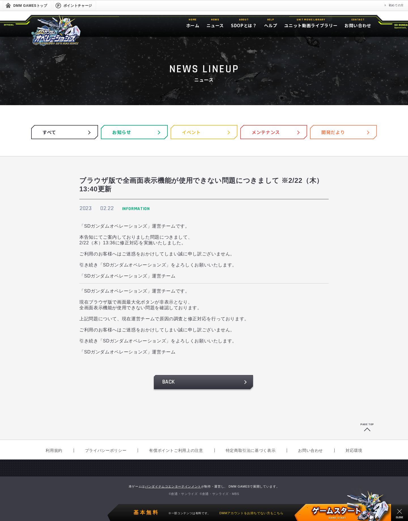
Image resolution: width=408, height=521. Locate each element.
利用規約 (54, 450)
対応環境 (354, 450)
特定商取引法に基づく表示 (251, 450)
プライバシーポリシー (105, 450)
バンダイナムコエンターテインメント (173, 486)
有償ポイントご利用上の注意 (176, 450)
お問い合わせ (310, 450)
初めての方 (396, 5)
